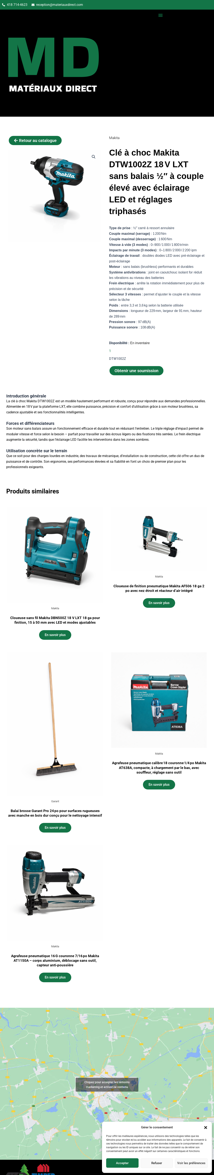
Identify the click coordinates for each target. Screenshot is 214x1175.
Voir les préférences (191, 1163)
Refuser (156, 1163)
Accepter (122, 1163)
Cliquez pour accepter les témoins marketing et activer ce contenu (107, 1084)
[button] (206, 1127)
